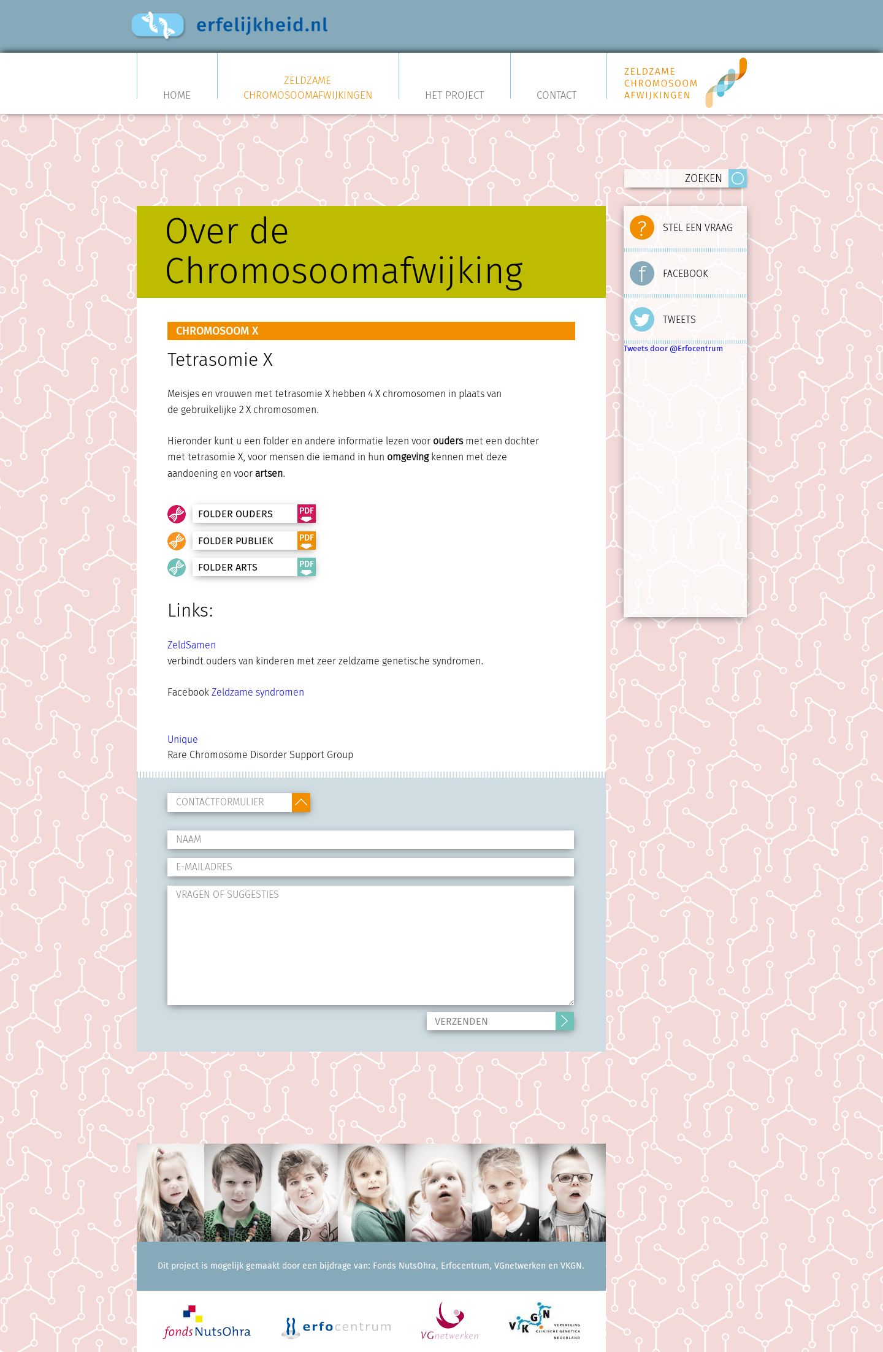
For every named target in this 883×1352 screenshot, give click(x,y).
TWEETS (663, 317)
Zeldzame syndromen (258, 692)
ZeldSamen (191, 645)
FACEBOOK (669, 271)
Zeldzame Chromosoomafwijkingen (307, 88)
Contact (556, 94)
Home (177, 94)
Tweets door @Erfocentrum (673, 348)
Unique (182, 739)
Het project (454, 94)
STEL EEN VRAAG (681, 225)
